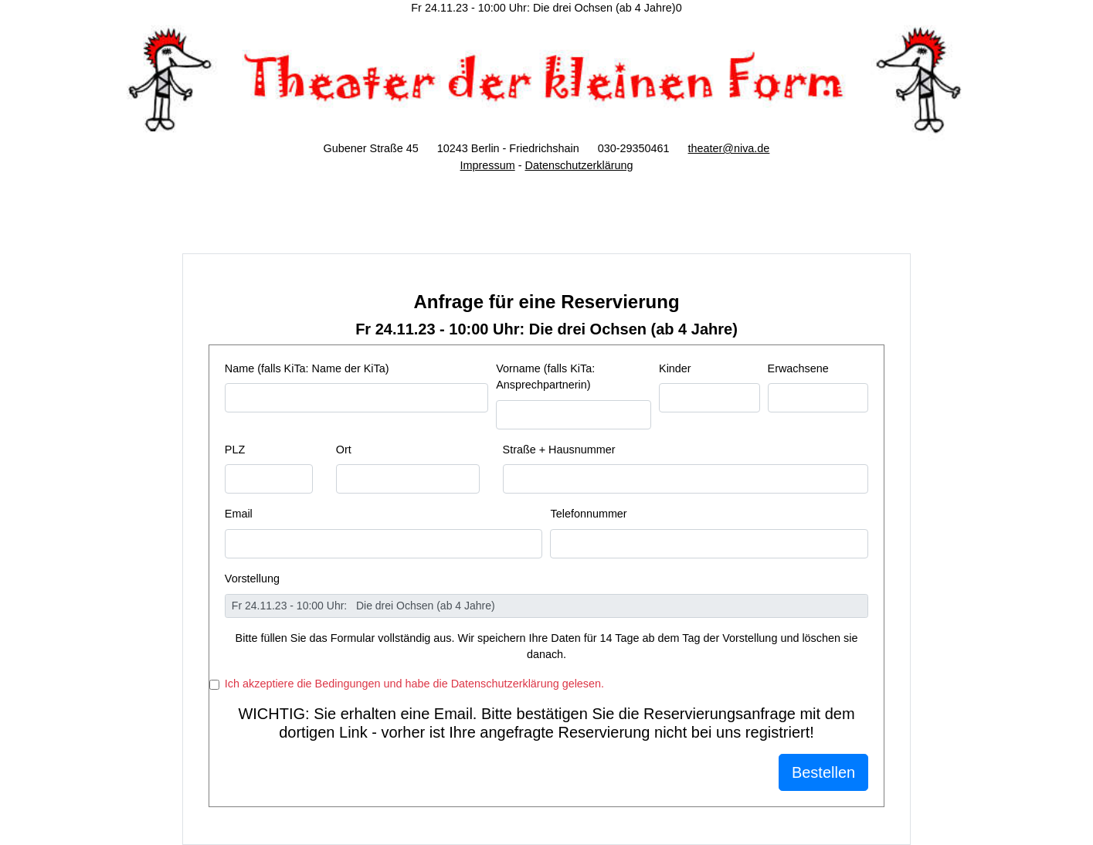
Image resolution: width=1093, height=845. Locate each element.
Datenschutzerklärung (578, 165)
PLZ (235, 449)
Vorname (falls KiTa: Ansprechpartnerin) (545, 377)
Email (239, 513)
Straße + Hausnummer (559, 449)
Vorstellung (252, 578)
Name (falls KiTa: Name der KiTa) (307, 368)
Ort (343, 449)
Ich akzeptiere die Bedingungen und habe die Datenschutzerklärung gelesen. (414, 683)
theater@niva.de (729, 148)
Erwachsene (798, 368)
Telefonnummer (588, 513)
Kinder (675, 368)
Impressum (487, 165)
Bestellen (823, 772)
